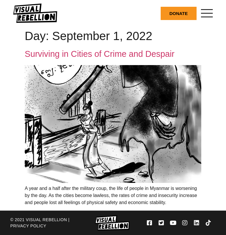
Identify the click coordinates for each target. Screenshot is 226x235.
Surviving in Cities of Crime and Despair (100, 54)
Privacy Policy (28, 226)
